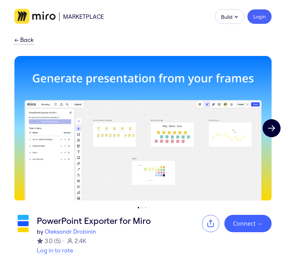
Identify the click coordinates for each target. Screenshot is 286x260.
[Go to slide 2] (142, 207)
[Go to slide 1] (138, 207)
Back (24, 40)
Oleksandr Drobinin (70, 231)
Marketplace (83, 16)
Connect (248, 224)
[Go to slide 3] (145, 207)
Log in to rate (55, 250)
